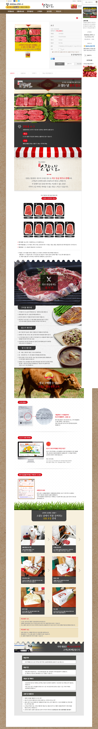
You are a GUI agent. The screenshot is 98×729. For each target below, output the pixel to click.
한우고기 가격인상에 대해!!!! (89, 27)
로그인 (74, 1)
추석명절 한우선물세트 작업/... (90, 26)
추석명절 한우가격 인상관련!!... (90, 24)
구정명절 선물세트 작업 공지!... (90, 22)
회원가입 (79, 1)
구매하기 (59, 63)
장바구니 (69, 63)
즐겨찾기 (10, 1)
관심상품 (79, 63)
